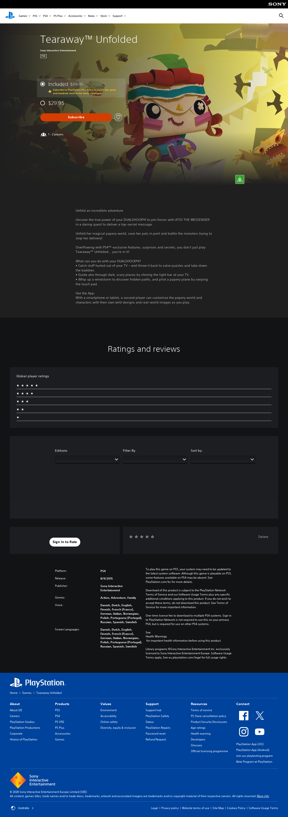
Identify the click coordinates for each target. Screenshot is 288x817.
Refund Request (156, 739)
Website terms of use (195, 808)
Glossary (196, 745)
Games (23, 16)
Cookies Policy (236, 808)
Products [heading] (62, 704)
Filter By (129, 450)
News (91, 16)
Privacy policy (170, 808)
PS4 (45, 16)
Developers (198, 739)
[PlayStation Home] (10, 16)
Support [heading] (152, 704)
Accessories (75, 16)
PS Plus (58, 16)
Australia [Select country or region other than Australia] (22, 808)
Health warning (200, 734)
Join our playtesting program (254, 756)
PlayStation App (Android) (252, 750)
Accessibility (108, 716)
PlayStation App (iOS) (250, 744)
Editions (61, 450)
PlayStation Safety (157, 716)
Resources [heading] (199, 704)
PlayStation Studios (22, 722)
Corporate (16, 734)
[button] (64, 542)
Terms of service (201, 710)
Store (103, 16)
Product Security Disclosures (209, 722)
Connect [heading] (242, 704)
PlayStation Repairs (158, 728)
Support (117, 16)
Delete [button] (263, 537)
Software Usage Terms (263, 808)
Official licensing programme (209, 751)
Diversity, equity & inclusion (118, 728)
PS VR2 (59, 722)
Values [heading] (105, 704)
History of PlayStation (23, 739)
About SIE (16, 710)
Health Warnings (156, 636)
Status (150, 722)
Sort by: (197, 450)
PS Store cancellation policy (208, 716)
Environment (108, 710)
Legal (154, 808)
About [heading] (15, 704)
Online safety (109, 722)
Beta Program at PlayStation (254, 762)
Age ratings (198, 728)
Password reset (156, 734)
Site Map (218, 808)
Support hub (153, 710)
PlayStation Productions (25, 728)
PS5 (35, 16)
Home (14, 693)
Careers (15, 716)
